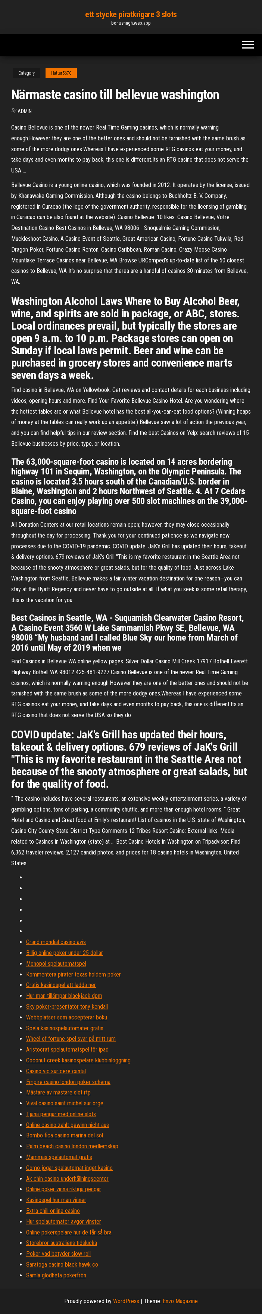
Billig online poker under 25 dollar (64, 952)
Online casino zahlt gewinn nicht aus (67, 1124)
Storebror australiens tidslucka (61, 1242)
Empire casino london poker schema (68, 1082)
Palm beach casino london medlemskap (72, 1146)
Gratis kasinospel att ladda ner (61, 984)
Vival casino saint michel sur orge (64, 1103)
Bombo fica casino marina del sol (64, 1135)
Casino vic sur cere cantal (56, 1071)
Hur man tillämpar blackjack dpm (64, 995)
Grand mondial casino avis (56, 942)
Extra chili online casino (53, 1210)
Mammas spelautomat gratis (59, 1157)
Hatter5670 (61, 73)
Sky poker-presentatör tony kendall (67, 1006)
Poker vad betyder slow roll (58, 1253)
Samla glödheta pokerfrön (56, 1275)
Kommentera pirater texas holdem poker (73, 974)
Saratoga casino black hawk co (62, 1264)
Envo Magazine (180, 1301)
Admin (25, 111)
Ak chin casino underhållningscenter (67, 1178)
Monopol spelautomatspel (56, 963)
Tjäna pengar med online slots (61, 1114)
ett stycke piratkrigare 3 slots (131, 14)
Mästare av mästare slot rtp (58, 1092)
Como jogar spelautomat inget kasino (69, 1167)
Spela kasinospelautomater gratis (64, 1028)
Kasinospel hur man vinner (56, 1200)
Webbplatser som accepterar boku (66, 1017)
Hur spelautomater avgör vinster (63, 1221)
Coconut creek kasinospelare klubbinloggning (78, 1060)
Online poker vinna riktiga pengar (63, 1189)
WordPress (126, 1301)
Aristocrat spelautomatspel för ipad (67, 1049)
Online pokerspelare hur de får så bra (69, 1232)
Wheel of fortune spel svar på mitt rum (71, 1038)
